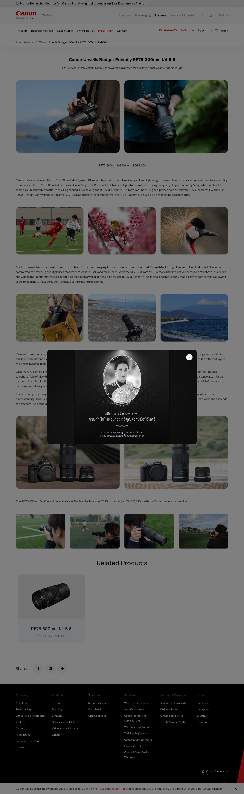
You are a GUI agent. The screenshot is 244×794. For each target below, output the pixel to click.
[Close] (189, 357)
